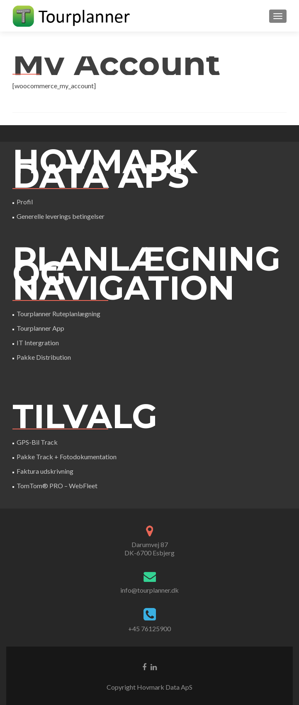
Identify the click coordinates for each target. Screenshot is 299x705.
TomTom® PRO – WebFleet (57, 485)
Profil (25, 202)
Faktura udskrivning (45, 471)
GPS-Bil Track (37, 442)
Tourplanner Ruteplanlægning (58, 313)
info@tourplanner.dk (149, 590)
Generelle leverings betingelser (61, 216)
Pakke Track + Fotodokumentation (67, 456)
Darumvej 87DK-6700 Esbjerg (149, 548)
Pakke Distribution (44, 357)
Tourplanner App (40, 328)
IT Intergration (38, 342)
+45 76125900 (149, 628)
